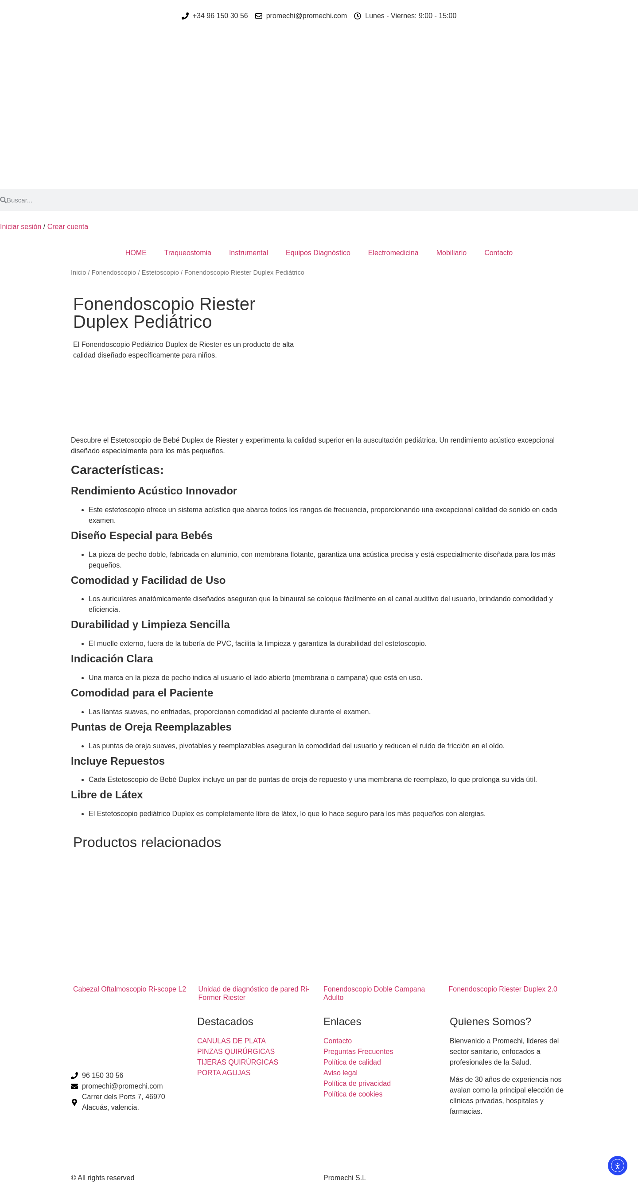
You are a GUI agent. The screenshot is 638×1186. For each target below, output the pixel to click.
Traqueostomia (187, 253)
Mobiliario (451, 253)
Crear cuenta (68, 226)
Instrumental (248, 253)
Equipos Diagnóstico (318, 253)
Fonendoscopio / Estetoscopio (135, 272)
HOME (136, 253)
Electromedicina (393, 253)
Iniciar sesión (20, 226)
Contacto (498, 253)
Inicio (78, 272)
